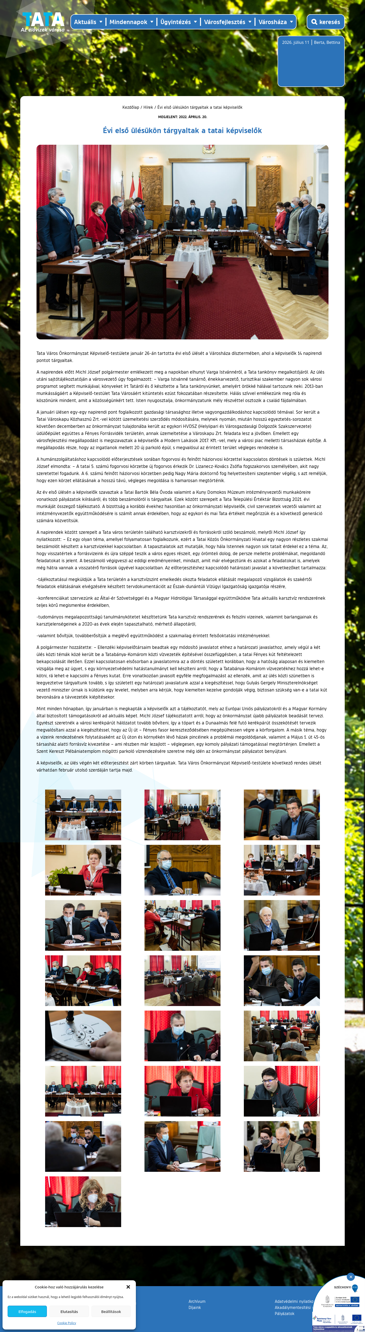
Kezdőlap (131, 107)
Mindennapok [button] (128, 22)
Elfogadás (27, 1311)
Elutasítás (69, 1311)
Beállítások (111, 1311)
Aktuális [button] (85, 22)
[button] (128, 1286)
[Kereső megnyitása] (326, 21)
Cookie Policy (66, 1323)
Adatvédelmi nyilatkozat (297, 1301)
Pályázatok (285, 1313)
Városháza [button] (273, 22)
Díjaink (195, 1307)
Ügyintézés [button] (175, 22)
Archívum (197, 1301)
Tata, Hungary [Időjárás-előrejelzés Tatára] (310, 64)
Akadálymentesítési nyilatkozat (303, 1307)
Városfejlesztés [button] (224, 22)
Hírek (148, 107)
